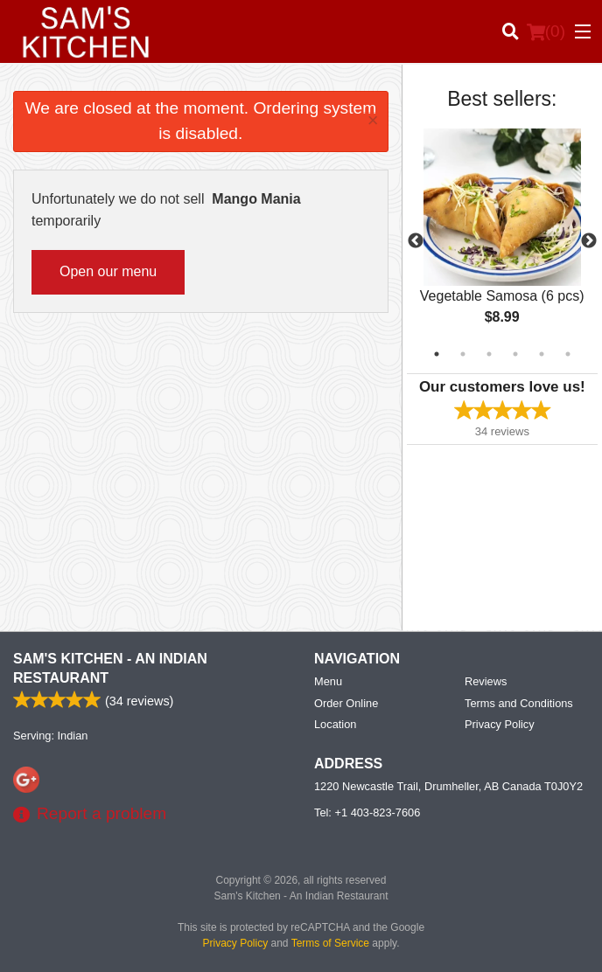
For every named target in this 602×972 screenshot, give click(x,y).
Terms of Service (330, 943)
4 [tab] (515, 354)
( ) (546, 31)
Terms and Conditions (519, 703)
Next (589, 241)
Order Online (346, 703)
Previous (415, 241)
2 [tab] (463, 354)
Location (335, 724)
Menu (328, 681)
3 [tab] (489, 354)
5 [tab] (541, 354)
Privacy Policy (500, 724)
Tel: (367, 812)
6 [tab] (568, 354)
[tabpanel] (502, 241)
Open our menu (108, 271)
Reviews (486, 681)
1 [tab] (436, 354)
